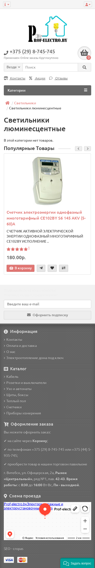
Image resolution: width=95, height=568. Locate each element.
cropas (18, 549)
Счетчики (13, 407)
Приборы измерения (22, 413)
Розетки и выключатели (25, 383)
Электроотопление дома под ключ (33, 358)
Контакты (14, 78)
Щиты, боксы (16, 395)
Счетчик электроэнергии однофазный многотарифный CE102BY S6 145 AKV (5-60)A (46, 218)
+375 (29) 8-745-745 (48, 449)
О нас (9, 352)
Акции (37, 78)
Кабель (11, 377)
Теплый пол (15, 401)
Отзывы (58, 78)
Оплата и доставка (20, 346)
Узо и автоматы (18, 389)
